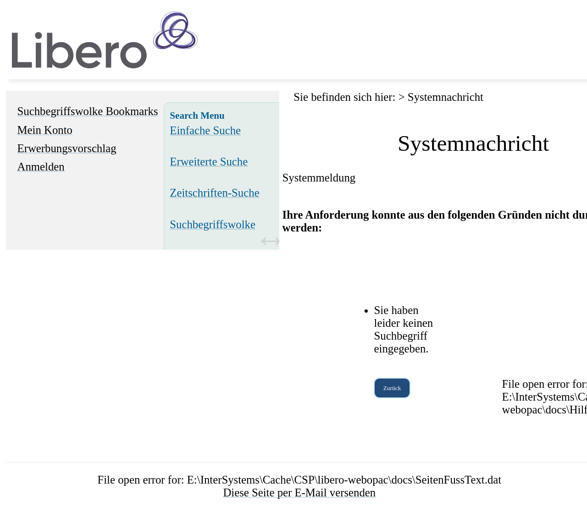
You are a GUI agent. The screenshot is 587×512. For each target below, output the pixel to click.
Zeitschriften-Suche (214, 193)
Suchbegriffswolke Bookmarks (87, 111)
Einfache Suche (205, 130)
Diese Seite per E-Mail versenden (299, 492)
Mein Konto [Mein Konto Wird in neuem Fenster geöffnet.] (44, 130)
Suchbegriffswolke (212, 224)
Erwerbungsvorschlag (66, 148)
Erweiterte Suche (209, 161)
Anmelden (41, 166)
